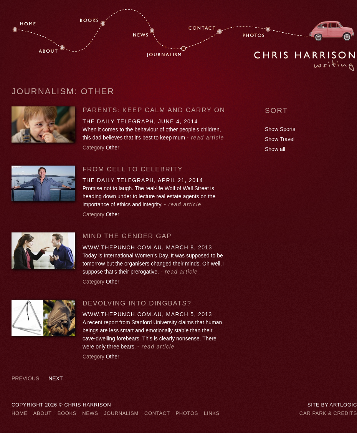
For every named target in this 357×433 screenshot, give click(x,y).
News (90, 413)
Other (112, 147)
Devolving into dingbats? (137, 303)
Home (20, 413)
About (42, 413)
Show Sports (280, 129)
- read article (205, 137)
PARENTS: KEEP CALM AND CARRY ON (154, 110)
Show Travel (279, 139)
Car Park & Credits (328, 413)
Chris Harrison (304, 61)
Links (212, 413)
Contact (157, 413)
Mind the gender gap (127, 236)
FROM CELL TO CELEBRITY (133, 169)
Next (55, 378)
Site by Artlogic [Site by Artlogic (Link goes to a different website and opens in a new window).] (332, 405)
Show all (275, 149)
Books (67, 413)
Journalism (121, 413)
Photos (186, 413)
